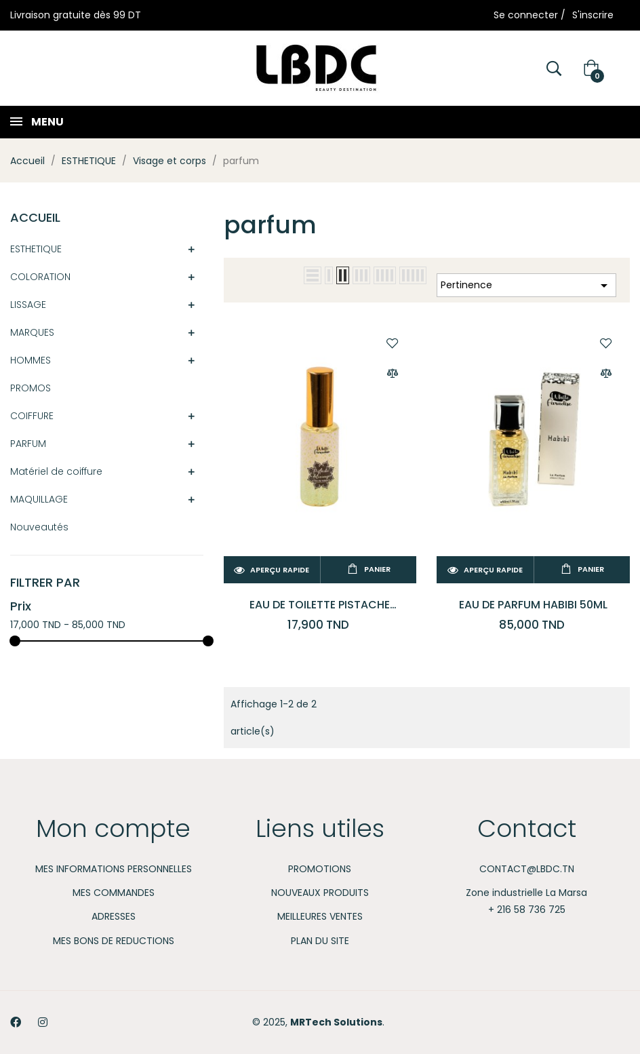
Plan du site (320, 941)
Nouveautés (39, 527)
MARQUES (32, 332)
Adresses (114, 916)
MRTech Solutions (336, 1022)
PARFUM (28, 443)
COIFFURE (32, 416)
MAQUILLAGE (39, 499)
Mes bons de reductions (113, 941)
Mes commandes (114, 892)
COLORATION (40, 277)
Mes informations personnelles (113, 869)
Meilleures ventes (320, 916)
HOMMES (30, 360)
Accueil (35, 217)
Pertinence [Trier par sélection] (526, 285)
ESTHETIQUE (36, 249)
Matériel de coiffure (56, 471)
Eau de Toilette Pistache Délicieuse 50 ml (319, 604)
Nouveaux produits (320, 892)
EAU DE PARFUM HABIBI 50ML (533, 604)
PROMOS (30, 388)
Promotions (319, 869)
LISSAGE (28, 304)
